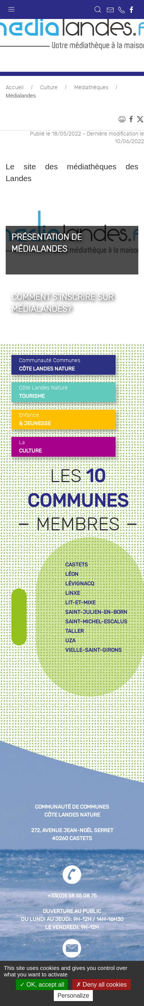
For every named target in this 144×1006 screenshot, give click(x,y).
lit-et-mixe (80, 602)
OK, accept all (42, 984)
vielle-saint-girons (93, 650)
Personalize (73, 995)
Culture (49, 87)
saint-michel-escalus (96, 621)
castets (76, 564)
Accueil (14, 87)
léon (71, 574)
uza (70, 640)
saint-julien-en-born (96, 612)
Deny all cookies (101, 984)
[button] (11, 7)
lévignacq (79, 583)
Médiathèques (91, 87)
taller (74, 631)
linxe (72, 593)
